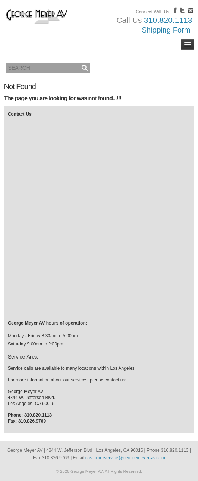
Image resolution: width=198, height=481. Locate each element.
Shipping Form (165, 30)
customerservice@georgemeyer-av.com (125, 457)
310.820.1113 (168, 20)
